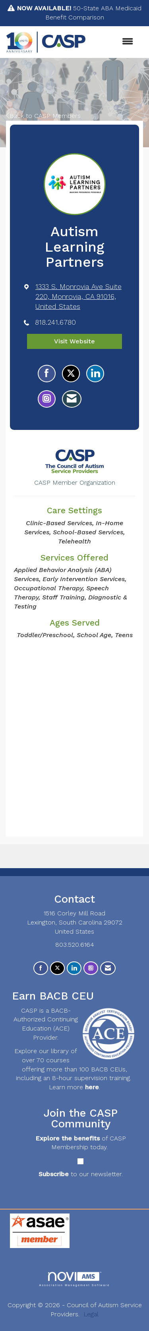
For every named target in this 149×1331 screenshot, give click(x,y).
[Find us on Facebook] (40, 968)
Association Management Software (74, 1279)
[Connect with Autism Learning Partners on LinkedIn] (95, 373)
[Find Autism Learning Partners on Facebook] (47, 373)
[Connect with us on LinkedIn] (74, 968)
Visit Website (74, 341)
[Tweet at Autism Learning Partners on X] (71, 373)
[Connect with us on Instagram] (90, 968)
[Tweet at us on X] (57, 968)
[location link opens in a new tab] (81, 297)
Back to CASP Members (43, 115)
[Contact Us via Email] (108, 968)
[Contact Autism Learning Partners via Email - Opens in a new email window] (71, 399)
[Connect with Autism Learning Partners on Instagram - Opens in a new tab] (47, 399)
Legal (91, 1314)
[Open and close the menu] (113, 41)
